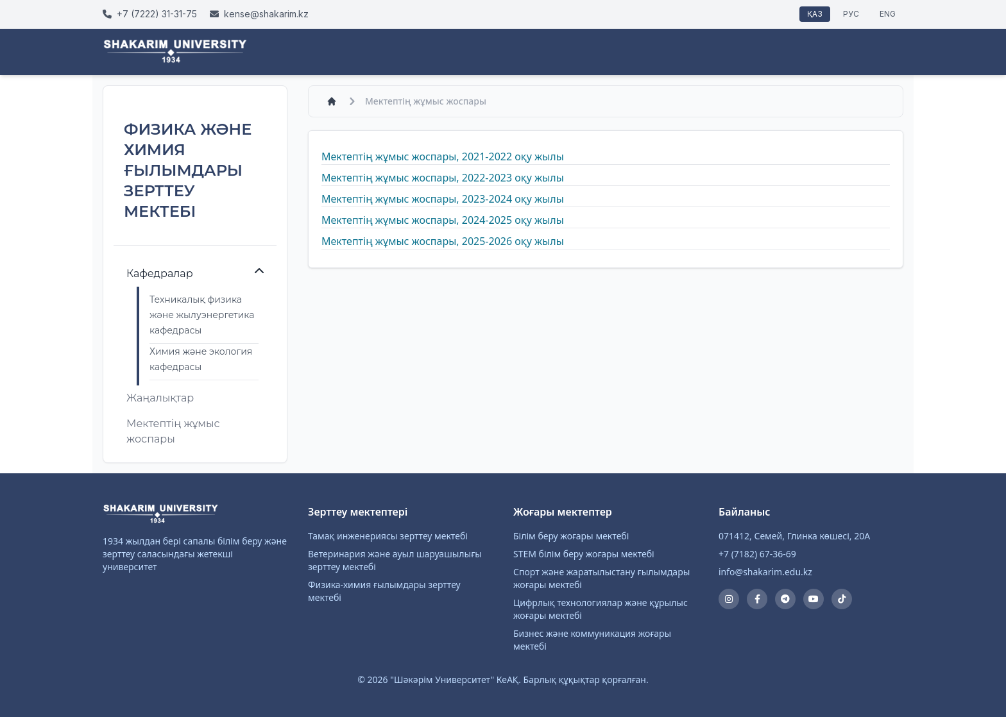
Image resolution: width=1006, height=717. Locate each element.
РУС (851, 14)
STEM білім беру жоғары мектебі (583, 554)
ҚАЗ (815, 14)
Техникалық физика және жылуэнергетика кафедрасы (202, 315)
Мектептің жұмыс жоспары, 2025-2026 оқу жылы (442, 241)
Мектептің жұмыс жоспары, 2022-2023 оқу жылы (442, 178)
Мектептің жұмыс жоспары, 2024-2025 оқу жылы (442, 220)
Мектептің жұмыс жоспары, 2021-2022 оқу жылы (442, 156)
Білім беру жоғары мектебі (571, 536)
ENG (888, 14)
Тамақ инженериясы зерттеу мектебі (388, 536)
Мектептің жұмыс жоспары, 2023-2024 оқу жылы (442, 199)
